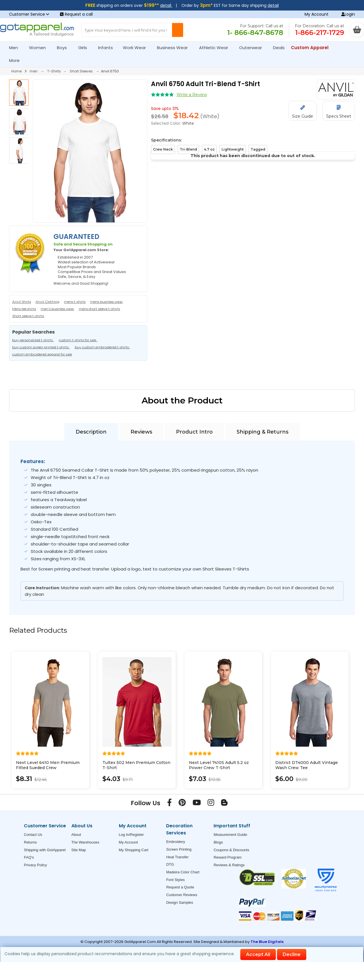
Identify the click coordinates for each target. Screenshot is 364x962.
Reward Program (227, 857)
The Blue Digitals (267, 941)
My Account (316, 14)
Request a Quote (180, 887)
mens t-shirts (75, 301)
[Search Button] (177, 30)
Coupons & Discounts (231, 850)
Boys (64, 48)
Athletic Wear (216, 48)
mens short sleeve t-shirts (99, 309)
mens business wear (106, 301)
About (76, 834)
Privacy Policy (35, 865)
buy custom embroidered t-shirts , (103, 347)
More (16, 60)
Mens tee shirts (24, 309)
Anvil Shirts (21, 301)
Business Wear (175, 48)
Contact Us (33, 834)
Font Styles (175, 880)
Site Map (78, 850)
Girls (85, 48)
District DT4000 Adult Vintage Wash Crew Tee (306, 765)
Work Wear (137, 48)
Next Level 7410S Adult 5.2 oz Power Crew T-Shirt (219, 765)
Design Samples (179, 902)
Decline (292, 954)
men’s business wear (57, 309)
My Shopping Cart (133, 850)
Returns (30, 842)
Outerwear (253, 48)
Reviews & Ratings (229, 865)
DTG (170, 864)
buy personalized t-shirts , (33, 340)
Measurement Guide (230, 834)
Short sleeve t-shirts (28, 316)
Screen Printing (178, 849)
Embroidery (175, 842)
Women (40, 48)
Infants (107, 48)
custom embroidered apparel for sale (42, 354)
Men (16, 48)
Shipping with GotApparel (45, 850)
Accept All (258, 954)
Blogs (218, 842)
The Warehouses (85, 842)
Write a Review (192, 94)
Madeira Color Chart (182, 872)
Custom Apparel (312, 48)
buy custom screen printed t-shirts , (41, 347)
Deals (279, 48)
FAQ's (29, 857)
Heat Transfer (177, 857)
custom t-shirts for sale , (78, 340)
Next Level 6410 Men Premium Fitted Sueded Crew (48, 765)
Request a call (76, 14)
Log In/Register (131, 834)
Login (348, 14)
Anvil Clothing (47, 301)
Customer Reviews (181, 895)
